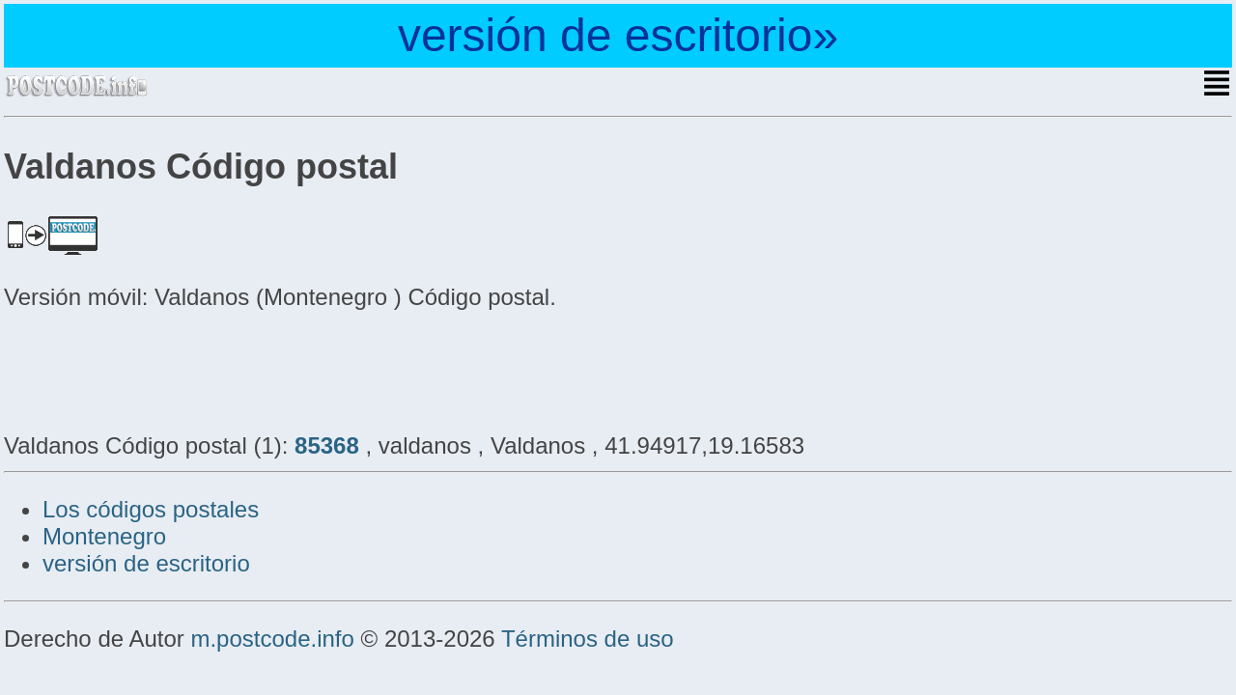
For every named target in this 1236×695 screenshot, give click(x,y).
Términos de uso (587, 639)
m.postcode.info (271, 639)
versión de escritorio (146, 563)
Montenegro (104, 536)
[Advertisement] (158, 368)
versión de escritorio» (618, 35)
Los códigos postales (150, 509)
